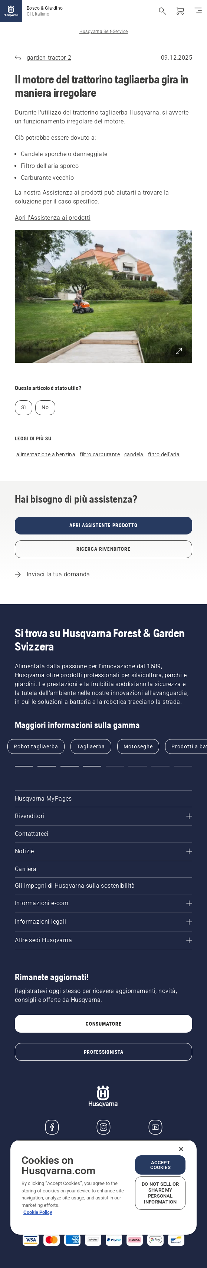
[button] (103, 296)
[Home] (11, 11)
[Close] (181, 1149)
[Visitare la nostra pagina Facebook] (52, 1127)
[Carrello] (180, 11)
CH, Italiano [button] (38, 14)
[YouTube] (155, 1127)
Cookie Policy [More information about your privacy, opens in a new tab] (37, 1212)
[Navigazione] (198, 11)
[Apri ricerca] (162, 11)
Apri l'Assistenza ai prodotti (53, 217)
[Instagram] (103, 1127)
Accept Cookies (160, 1165)
